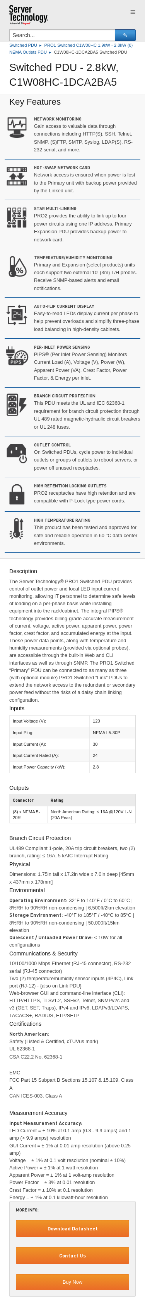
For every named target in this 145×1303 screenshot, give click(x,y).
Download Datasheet (73, 1228)
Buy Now (72, 1282)
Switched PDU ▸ (26, 45)
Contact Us (72, 1255)
